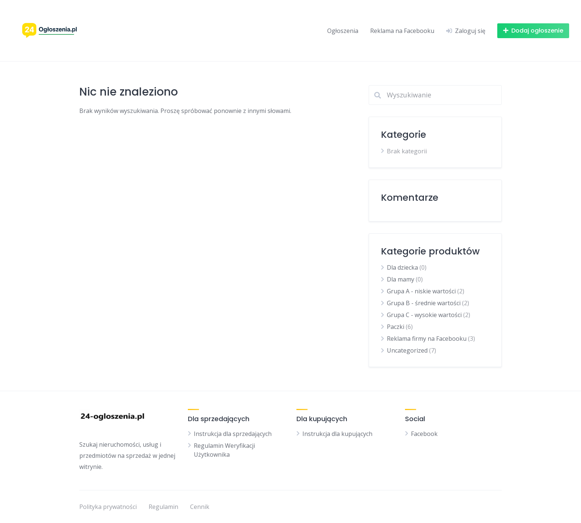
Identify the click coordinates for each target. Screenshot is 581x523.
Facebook (424, 434)
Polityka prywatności (108, 507)
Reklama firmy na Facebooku (427, 338)
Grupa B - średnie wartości (424, 303)
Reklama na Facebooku (402, 31)
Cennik (199, 507)
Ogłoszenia (342, 31)
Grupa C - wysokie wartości (424, 315)
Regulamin (163, 507)
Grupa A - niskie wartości (421, 291)
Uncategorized (407, 350)
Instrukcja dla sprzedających (233, 434)
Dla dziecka (402, 267)
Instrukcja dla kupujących (337, 434)
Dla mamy (400, 279)
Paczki (395, 327)
